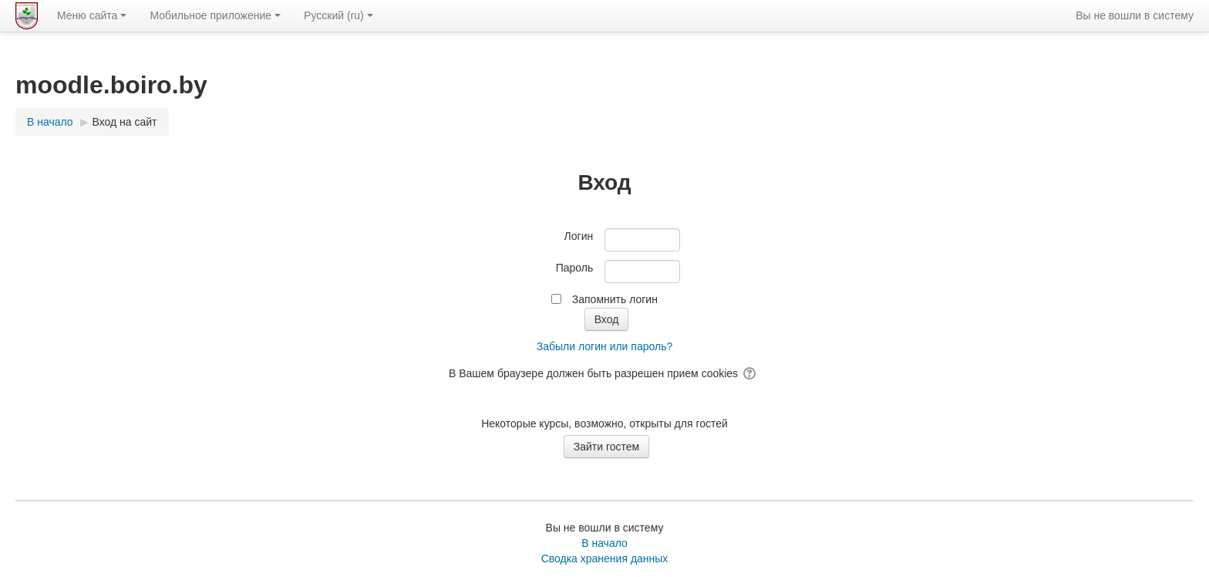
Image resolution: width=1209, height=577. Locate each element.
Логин (579, 236)
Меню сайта (91, 15)
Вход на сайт (125, 122)
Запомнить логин (615, 299)
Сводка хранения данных (604, 558)
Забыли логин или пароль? (604, 346)
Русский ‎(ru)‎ (338, 15)
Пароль (575, 268)
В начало (604, 543)
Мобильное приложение (215, 15)
